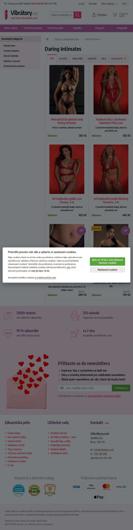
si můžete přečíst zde (45, 277)
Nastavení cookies (107, 269)
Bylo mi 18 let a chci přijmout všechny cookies (107, 261)
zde (68, 267)
